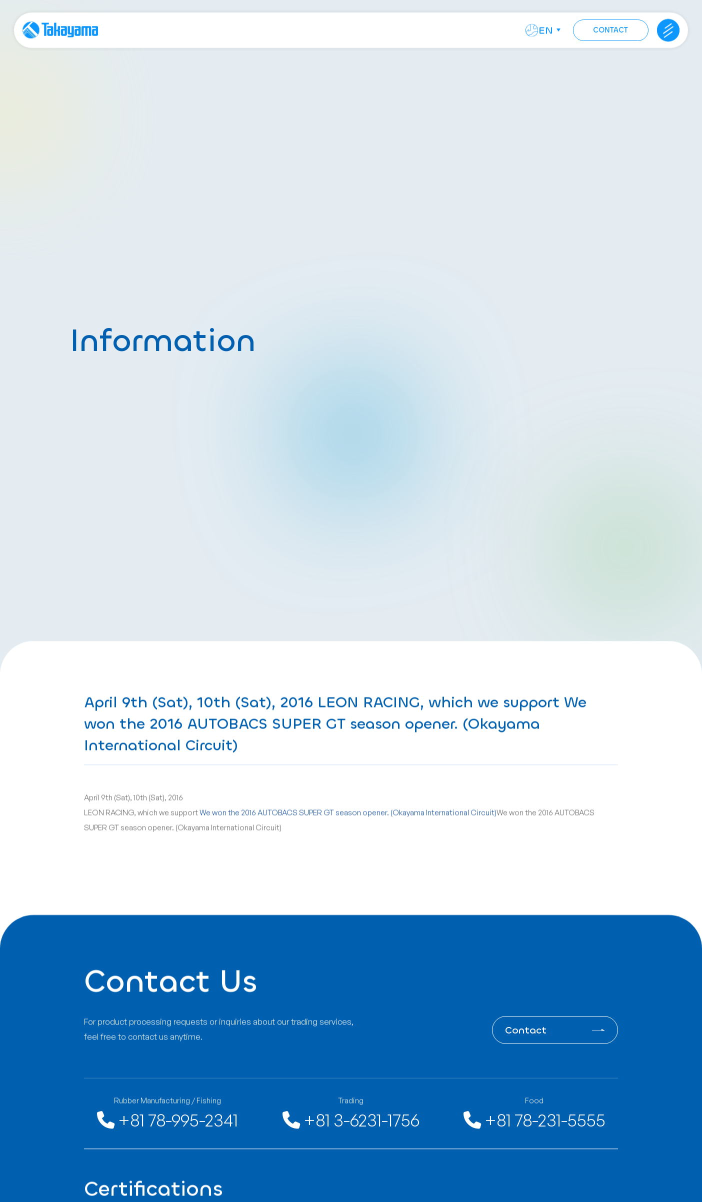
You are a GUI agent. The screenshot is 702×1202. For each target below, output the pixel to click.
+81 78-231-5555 (535, 1119)
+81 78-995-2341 (167, 1119)
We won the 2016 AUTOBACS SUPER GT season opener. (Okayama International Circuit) (348, 812)
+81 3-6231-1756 (351, 1119)
